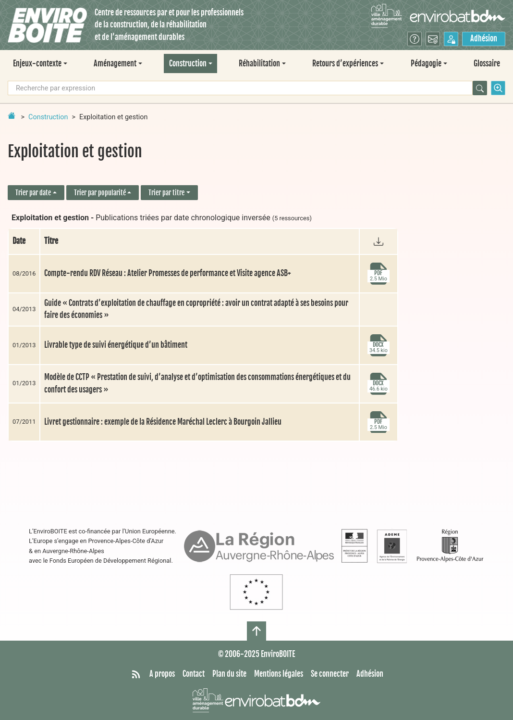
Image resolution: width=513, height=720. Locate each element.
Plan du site (229, 674)
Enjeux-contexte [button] (37, 63)
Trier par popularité (100, 192)
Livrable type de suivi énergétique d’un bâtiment (115, 345)
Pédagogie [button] (426, 63)
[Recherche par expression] (240, 88)
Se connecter (330, 674)
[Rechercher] (480, 88)
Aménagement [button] (115, 63)
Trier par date (33, 192)
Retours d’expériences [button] (345, 63)
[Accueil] (47, 25)
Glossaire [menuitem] (487, 63)
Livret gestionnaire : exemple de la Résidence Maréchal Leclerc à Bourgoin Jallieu (162, 422)
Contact (194, 674)
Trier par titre (166, 192)
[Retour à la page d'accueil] (11, 115)
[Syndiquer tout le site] (136, 674)
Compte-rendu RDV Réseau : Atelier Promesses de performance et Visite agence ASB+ (167, 273)
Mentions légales (278, 674)
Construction (48, 117)
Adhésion (483, 38)
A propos (162, 674)
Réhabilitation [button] (259, 63)
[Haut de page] (256, 631)
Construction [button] (188, 63)
